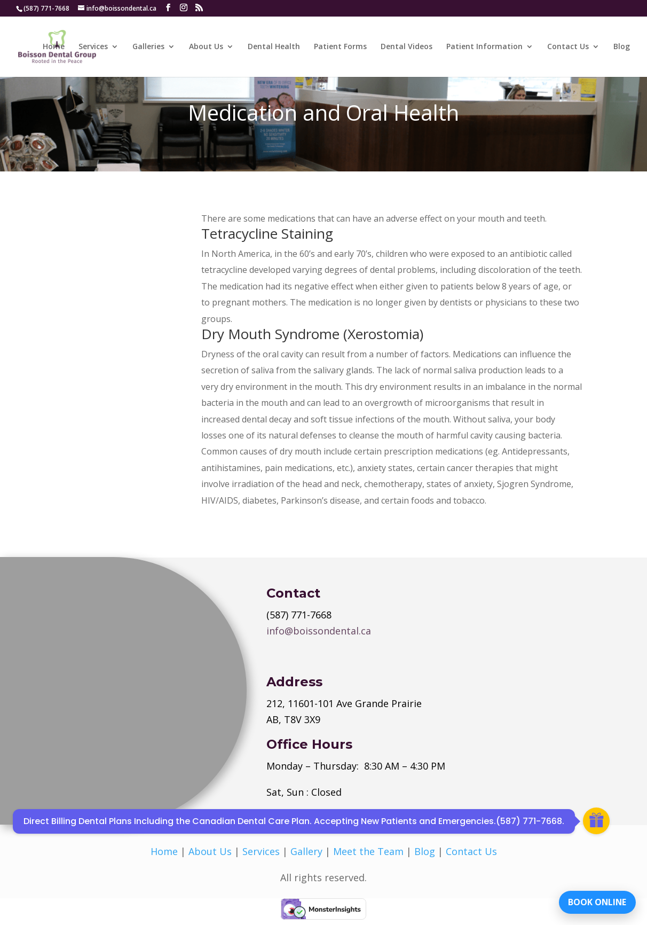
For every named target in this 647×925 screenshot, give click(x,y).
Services (93, 47)
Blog (621, 47)
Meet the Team (368, 851)
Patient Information (484, 47)
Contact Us (568, 47)
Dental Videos (406, 47)
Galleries (148, 47)
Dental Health (274, 47)
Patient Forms (340, 47)
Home (54, 47)
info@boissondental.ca (318, 630)
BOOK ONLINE (596, 901)
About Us (206, 47)
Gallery (306, 851)
